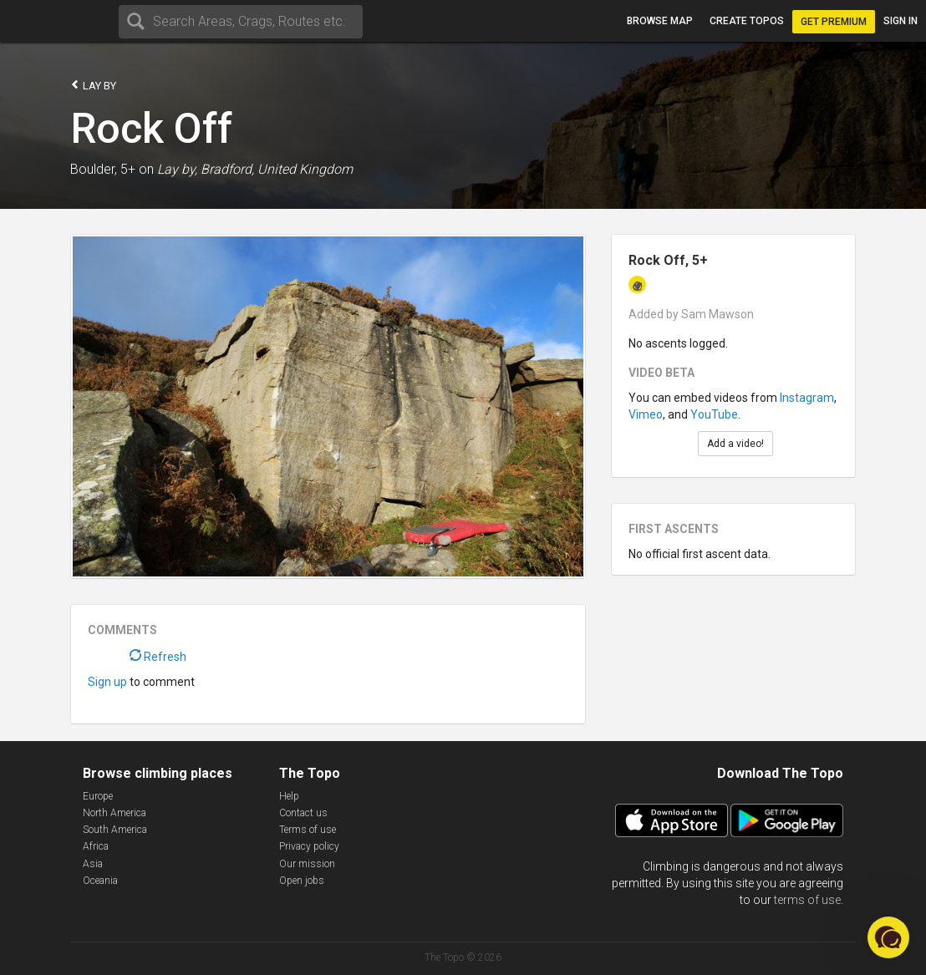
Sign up (107, 681)
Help (289, 796)
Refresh (158, 656)
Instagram (807, 397)
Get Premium (834, 22)
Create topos (747, 21)
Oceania (100, 880)
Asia (93, 864)
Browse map (660, 21)
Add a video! (735, 443)
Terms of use (307, 829)
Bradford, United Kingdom (277, 169)
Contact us (303, 813)
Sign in (900, 21)
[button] (888, 937)
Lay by (93, 85)
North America (114, 813)
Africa (96, 846)
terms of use (807, 899)
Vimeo (645, 414)
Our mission (307, 864)
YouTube (714, 414)
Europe (98, 796)
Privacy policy (309, 846)
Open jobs (301, 880)
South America (115, 829)
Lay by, (177, 169)
